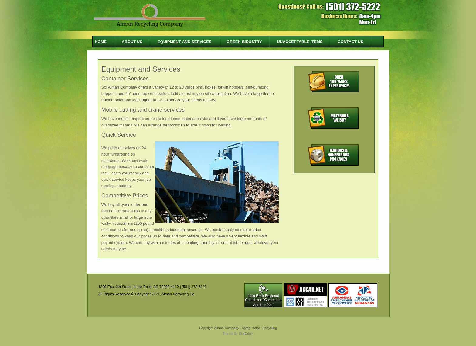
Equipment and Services (185, 41)
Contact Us (350, 41)
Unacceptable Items (299, 41)
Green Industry (244, 41)
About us (132, 41)
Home (101, 41)
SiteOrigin (246, 333)
